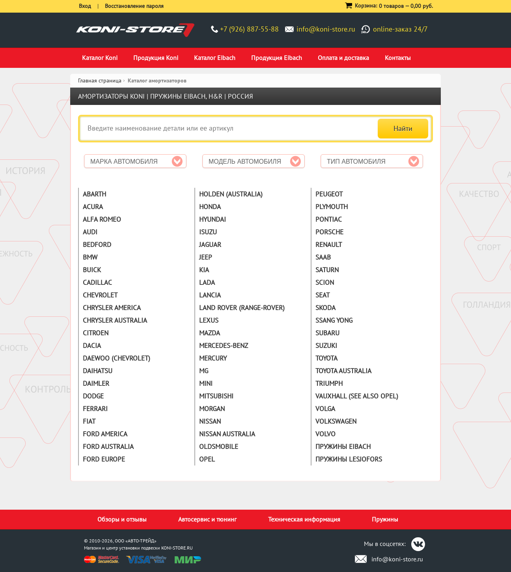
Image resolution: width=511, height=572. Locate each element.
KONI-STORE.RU (177, 548)
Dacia (92, 345)
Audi (90, 232)
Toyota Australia (343, 370)
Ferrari (95, 408)
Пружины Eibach (343, 446)
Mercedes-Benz (223, 345)
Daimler (96, 383)
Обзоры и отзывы (122, 519)
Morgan (212, 408)
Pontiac (328, 219)
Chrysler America (112, 307)
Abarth (94, 194)
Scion (324, 282)
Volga (325, 408)
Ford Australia (108, 446)
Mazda (209, 333)
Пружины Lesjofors (348, 459)
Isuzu (208, 232)
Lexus (208, 320)
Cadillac (97, 282)
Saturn (327, 269)
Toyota (326, 358)
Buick (92, 269)
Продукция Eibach (276, 58)
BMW (90, 257)
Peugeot (329, 194)
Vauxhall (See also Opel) (356, 396)
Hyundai (212, 219)
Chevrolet (100, 295)
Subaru (327, 333)
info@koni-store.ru (326, 29)
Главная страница (99, 80)
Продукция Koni (155, 58)
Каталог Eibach (214, 58)
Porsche (329, 232)
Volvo (325, 434)
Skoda (325, 307)
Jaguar (210, 244)
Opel (207, 459)
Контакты (398, 58)
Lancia (210, 295)
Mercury (213, 358)
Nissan (210, 421)
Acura (93, 206)
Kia (204, 269)
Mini (206, 383)
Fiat (89, 421)
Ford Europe (104, 459)
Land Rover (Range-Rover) (242, 307)
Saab (323, 257)
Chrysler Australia (115, 320)
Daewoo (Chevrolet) (116, 358)
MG (203, 370)
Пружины (385, 519)
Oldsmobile (218, 446)
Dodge (93, 396)
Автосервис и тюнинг (207, 519)
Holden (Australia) (231, 194)
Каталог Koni (99, 58)
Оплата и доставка (343, 58)
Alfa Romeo (102, 219)
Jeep (205, 257)
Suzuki (326, 345)
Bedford (97, 244)
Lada (207, 282)
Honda (210, 206)
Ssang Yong (333, 320)
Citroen (95, 333)
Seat (322, 295)
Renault (328, 244)
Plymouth (331, 206)
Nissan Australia (227, 434)
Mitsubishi (216, 396)
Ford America (105, 434)
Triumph (329, 383)
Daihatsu (97, 370)
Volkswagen (335, 421)
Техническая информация (304, 519)
